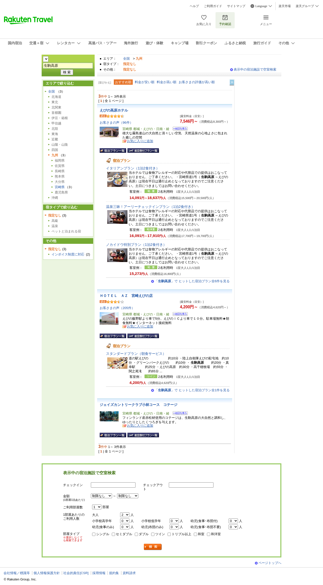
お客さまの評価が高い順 (197, 82)
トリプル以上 (181, 534)
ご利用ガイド (213, 6)
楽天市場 (285, 6)
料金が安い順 (144, 82)
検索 (153, 547)
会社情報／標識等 (17, 573)
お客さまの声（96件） (116, 122)
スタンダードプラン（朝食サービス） (136, 354)
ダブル (144, 534)
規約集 (114, 573)
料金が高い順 (166, 82)
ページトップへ (269, 563)
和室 (201, 534)
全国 (126, 58)
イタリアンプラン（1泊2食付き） (132, 168)
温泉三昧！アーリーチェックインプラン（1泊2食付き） (150, 207)
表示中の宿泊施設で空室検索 (255, 69)
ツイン (160, 534)
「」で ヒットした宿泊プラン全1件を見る (192, 390)
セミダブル (124, 534)
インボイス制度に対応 (67, 254)
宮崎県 (60, 187)
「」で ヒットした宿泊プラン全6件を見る (192, 281)
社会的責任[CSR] (76, 573)
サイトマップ (236, 6)
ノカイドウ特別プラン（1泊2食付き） (136, 245)
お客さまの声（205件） (117, 308)
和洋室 (216, 534)
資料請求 (129, 573)
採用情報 (98, 573)
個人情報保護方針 (47, 573)
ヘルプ (194, 6)
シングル (102, 534)
